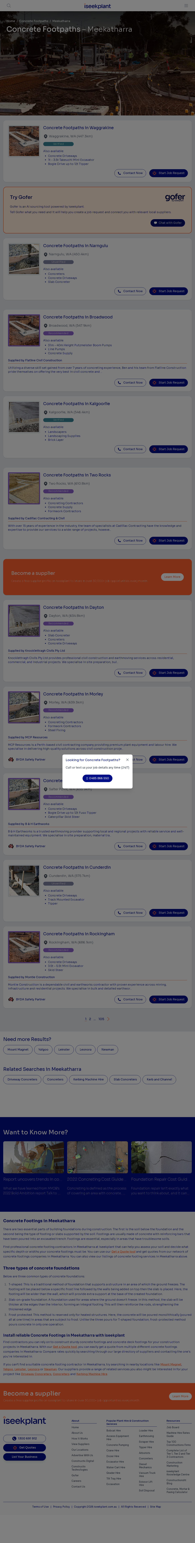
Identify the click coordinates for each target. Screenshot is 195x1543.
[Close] (127, 760)
